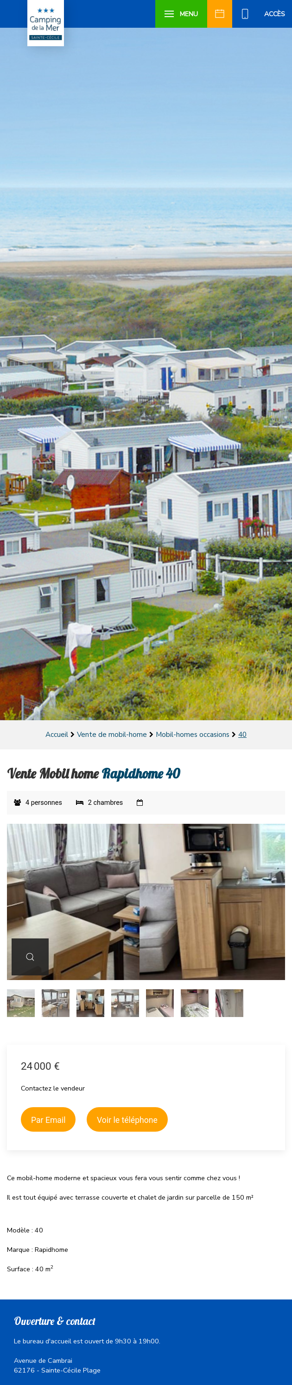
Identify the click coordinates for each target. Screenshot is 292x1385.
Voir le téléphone (127, 1120)
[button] (181, 14)
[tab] (21, 1003)
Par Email (48, 1120)
